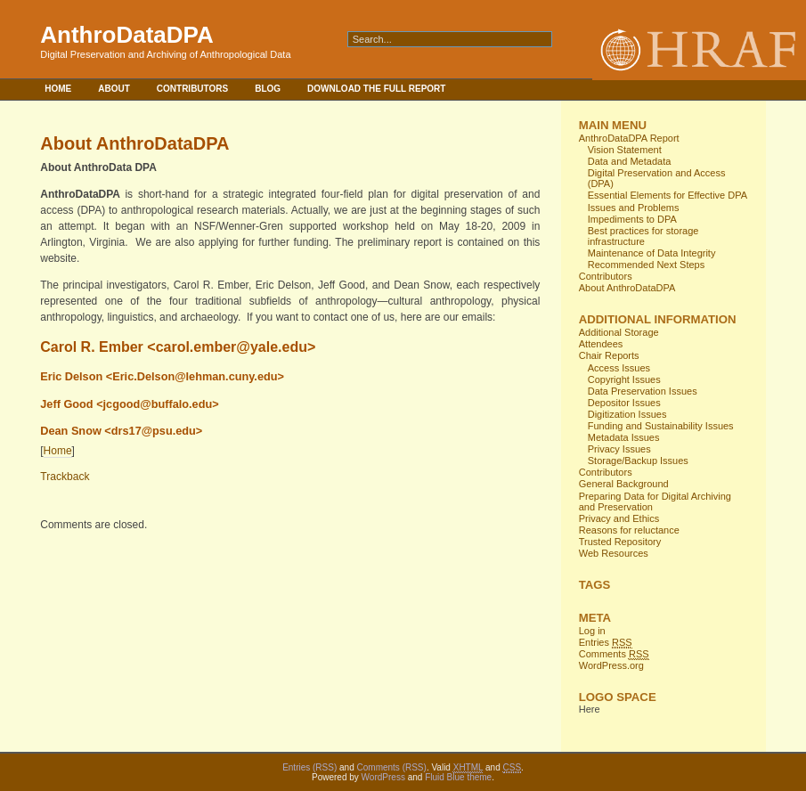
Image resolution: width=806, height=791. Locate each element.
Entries (605, 642)
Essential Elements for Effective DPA (667, 195)
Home (58, 89)
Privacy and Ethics (619, 518)
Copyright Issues (624, 379)
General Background (624, 483)
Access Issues (619, 368)
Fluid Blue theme (458, 777)
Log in (592, 630)
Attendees (601, 343)
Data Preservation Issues (642, 391)
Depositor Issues (624, 402)
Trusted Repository (620, 541)
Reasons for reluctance (629, 530)
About (114, 89)
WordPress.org (611, 665)
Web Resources (613, 553)
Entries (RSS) (309, 767)
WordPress (383, 777)
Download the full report (376, 89)
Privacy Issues (619, 449)
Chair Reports (609, 355)
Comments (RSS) (392, 767)
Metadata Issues (624, 437)
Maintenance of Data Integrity (652, 253)
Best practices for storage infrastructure (643, 236)
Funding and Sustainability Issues (661, 425)
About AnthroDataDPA (627, 287)
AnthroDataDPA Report (629, 138)
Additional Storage (619, 332)
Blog (268, 89)
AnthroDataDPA (127, 34)
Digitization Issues (627, 414)
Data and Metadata (630, 161)
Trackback (64, 476)
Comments (614, 654)
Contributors (192, 89)
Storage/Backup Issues (638, 460)
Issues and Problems (634, 207)
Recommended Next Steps (646, 264)
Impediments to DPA (632, 219)
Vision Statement (625, 149)
